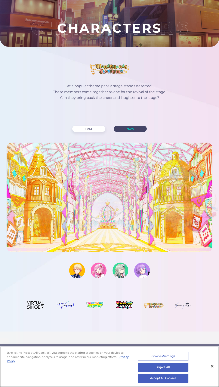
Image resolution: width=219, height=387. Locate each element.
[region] (109, 366)
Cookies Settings (163, 356)
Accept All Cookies (163, 378)
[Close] (212, 366)
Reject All (163, 367)
